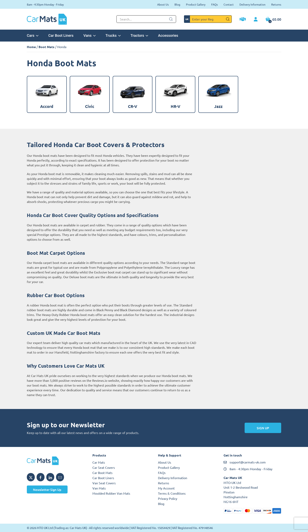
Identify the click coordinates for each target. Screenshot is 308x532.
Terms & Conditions (172, 493)
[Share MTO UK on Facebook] (41, 477)
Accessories (168, 35)
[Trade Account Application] (243, 20)
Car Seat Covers (103, 467)
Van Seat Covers (104, 483)
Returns (276, 4)
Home (31, 47)
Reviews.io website (105, 380)
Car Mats (98, 462)
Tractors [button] (139, 35)
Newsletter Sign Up (47, 489)
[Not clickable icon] (146, 19)
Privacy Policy (167, 498)
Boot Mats (46, 47)
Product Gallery (195, 4)
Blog (177, 4)
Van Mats (99, 488)
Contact (229, 4)
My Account (166, 488)
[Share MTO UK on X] (31, 477)
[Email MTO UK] (60, 477)
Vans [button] (89, 35)
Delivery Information (252, 4)
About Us (163, 4)
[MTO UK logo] (55, 461)
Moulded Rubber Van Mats (111, 493)
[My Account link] (256, 19)
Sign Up (263, 428)
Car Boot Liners (61, 35)
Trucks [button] (113, 35)
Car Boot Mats (102, 473)
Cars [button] (32, 35)
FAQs (214, 4)
